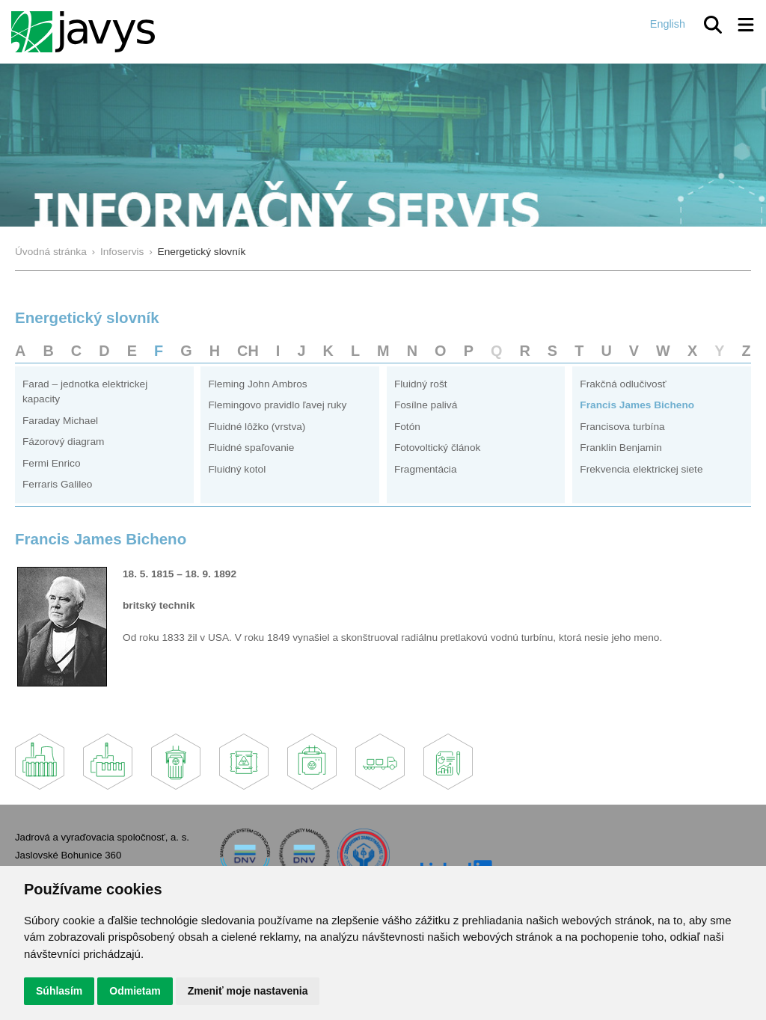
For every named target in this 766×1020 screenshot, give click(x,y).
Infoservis (122, 251)
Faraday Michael (60, 420)
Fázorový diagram (63, 441)
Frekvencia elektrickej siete (641, 469)
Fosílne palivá (425, 405)
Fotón (407, 426)
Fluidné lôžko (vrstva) (256, 426)
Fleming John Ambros (257, 384)
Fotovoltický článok (437, 447)
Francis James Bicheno (637, 405)
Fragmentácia (425, 469)
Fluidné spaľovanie (251, 447)
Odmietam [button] (134, 991)
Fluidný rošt (420, 384)
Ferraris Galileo (57, 484)
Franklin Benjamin (620, 447)
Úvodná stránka (51, 251)
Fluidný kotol (237, 469)
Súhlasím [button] (59, 991)
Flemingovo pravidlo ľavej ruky (277, 405)
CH (248, 350)
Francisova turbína (622, 426)
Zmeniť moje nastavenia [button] (248, 991)
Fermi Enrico (51, 463)
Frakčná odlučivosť (623, 384)
